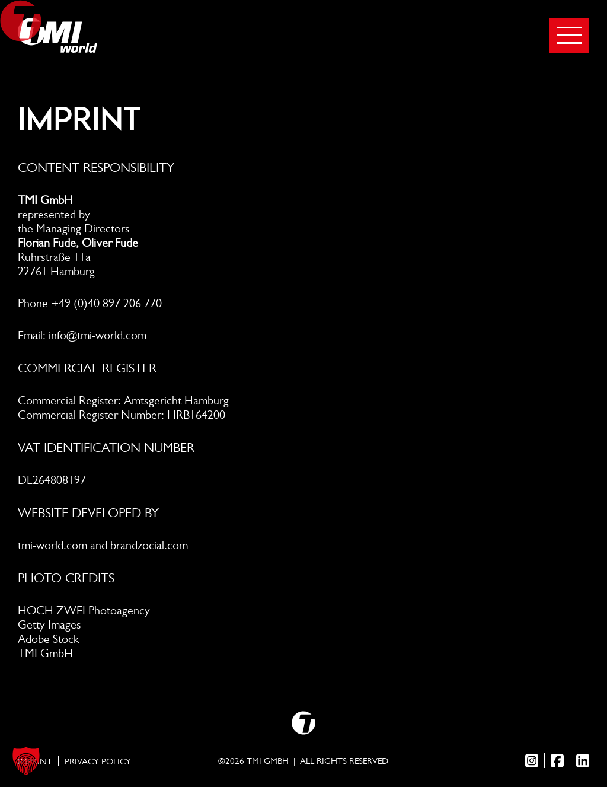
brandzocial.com (149, 545)
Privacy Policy (98, 761)
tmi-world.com (52, 545)
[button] (26, 761)
